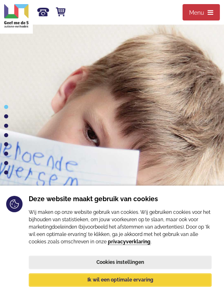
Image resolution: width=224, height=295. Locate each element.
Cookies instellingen (120, 262)
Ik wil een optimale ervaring (120, 280)
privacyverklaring (129, 242)
